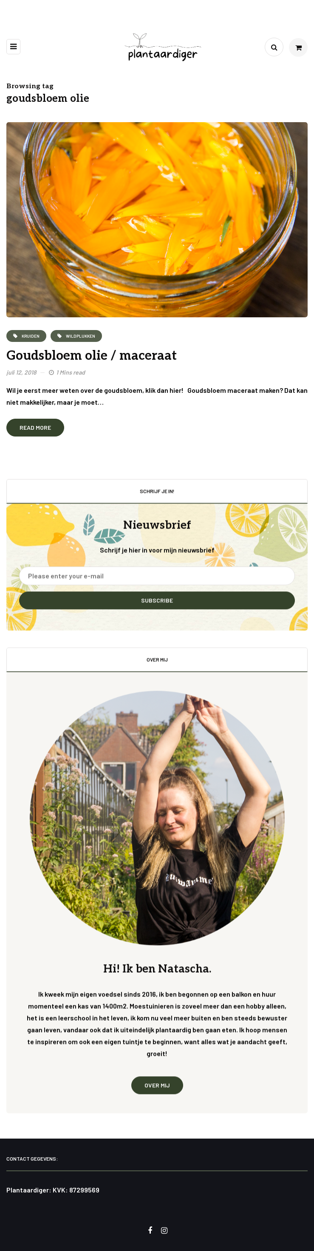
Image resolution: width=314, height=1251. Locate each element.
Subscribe (157, 606)
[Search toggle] (274, 47)
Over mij (157, 1091)
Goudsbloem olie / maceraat (91, 356)
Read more (35, 427)
